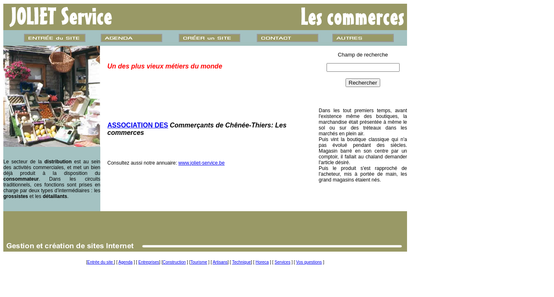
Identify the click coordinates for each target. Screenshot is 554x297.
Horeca (262, 262)
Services (282, 262)
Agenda (125, 262)
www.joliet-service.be (201, 163)
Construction (174, 262)
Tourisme (198, 262)
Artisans (220, 262)
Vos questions (309, 262)
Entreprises (148, 262)
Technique (241, 262)
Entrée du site (101, 262)
